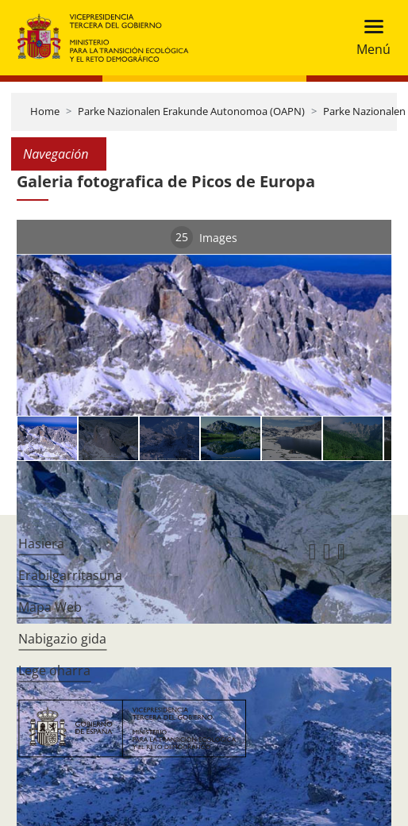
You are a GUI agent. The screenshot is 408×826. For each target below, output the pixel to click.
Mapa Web (50, 607)
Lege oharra (54, 670)
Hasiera (41, 543)
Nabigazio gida (62, 638)
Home (45, 111)
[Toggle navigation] (368, 37)
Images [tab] (204, 237)
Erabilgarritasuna (70, 575)
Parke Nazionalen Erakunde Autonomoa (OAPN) (191, 111)
